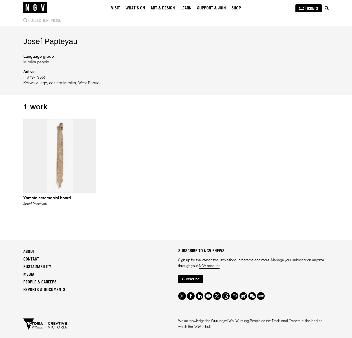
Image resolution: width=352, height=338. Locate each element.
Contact (31, 259)
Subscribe (191, 279)
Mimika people (36, 62)
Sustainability (37, 267)
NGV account (209, 266)
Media (28, 275)
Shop (236, 8)
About (29, 252)
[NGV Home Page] (35, 7)
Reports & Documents (44, 290)
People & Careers (40, 282)
